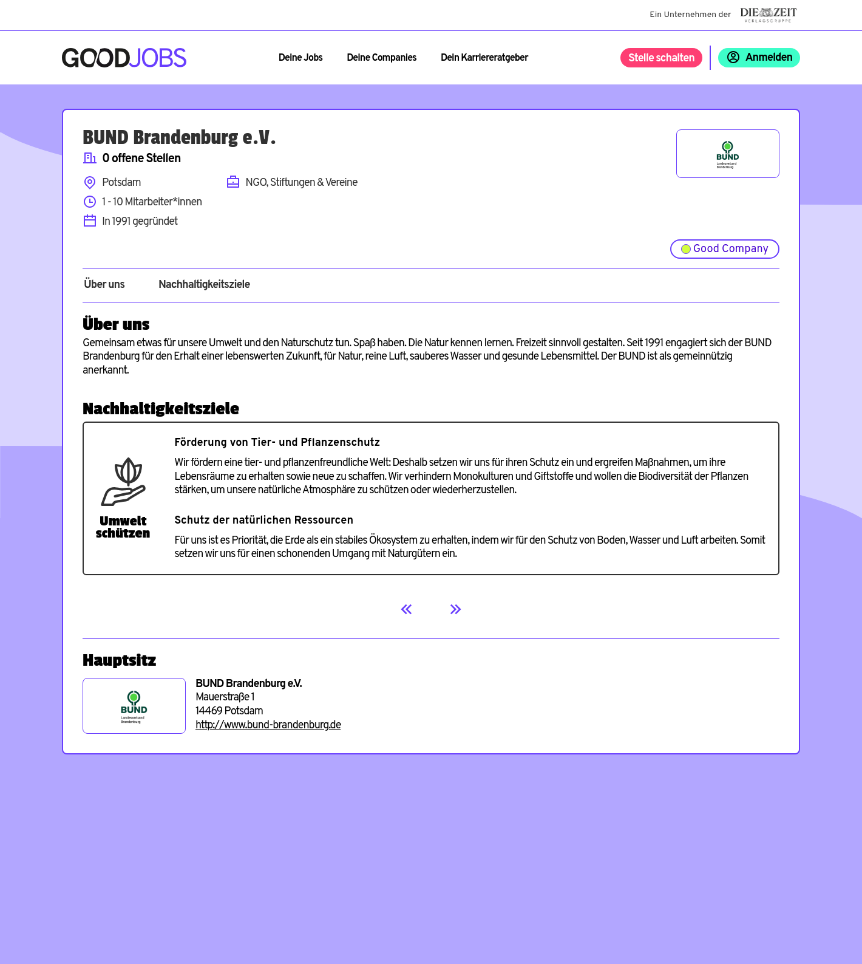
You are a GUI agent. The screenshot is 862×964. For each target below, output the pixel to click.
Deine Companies (381, 58)
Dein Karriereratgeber (484, 58)
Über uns (104, 285)
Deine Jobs (300, 58)
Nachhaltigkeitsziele (204, 285)
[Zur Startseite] (124, 57)
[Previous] (406, 609)
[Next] (455, 609)
